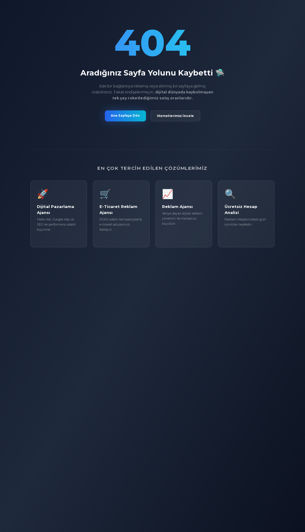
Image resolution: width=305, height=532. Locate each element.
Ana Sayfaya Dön (125, 116)
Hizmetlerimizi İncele (175, 116)
